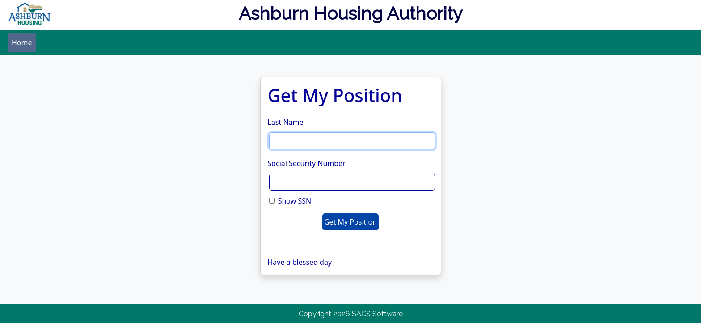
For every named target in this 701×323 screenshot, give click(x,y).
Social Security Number (307, 163)
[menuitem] (21, 42)
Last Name (286, 122)
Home (22, 42)
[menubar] (21, 42)
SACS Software (377, 314)
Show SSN (295, 201)
